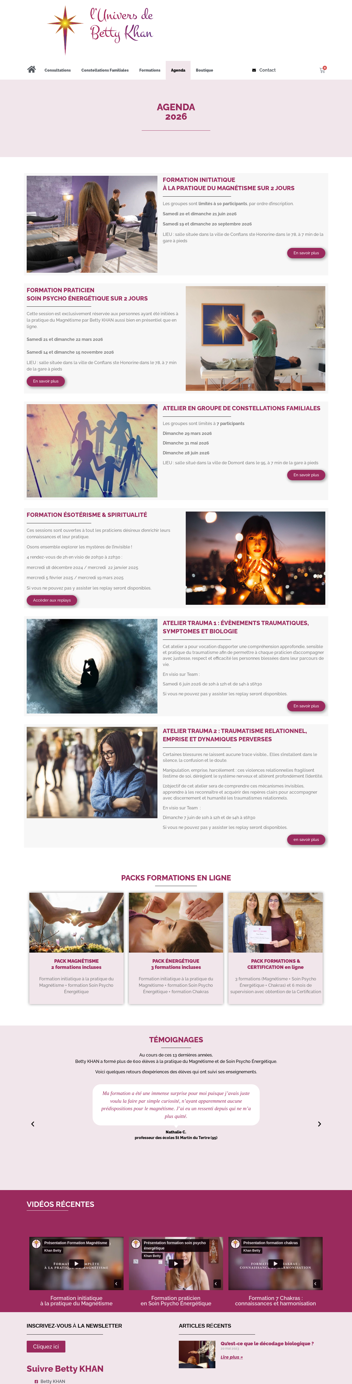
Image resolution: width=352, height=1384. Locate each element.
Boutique (204, 70)
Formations (149, 70)
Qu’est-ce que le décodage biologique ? (267, 1343)
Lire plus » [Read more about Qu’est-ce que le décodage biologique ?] (232, 1357)
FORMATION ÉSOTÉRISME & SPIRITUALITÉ (87, 514)
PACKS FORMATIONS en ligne (176, 878)
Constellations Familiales (105, 70)
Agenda (178, 70)
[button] (32, 1124)
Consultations (58, 70)
